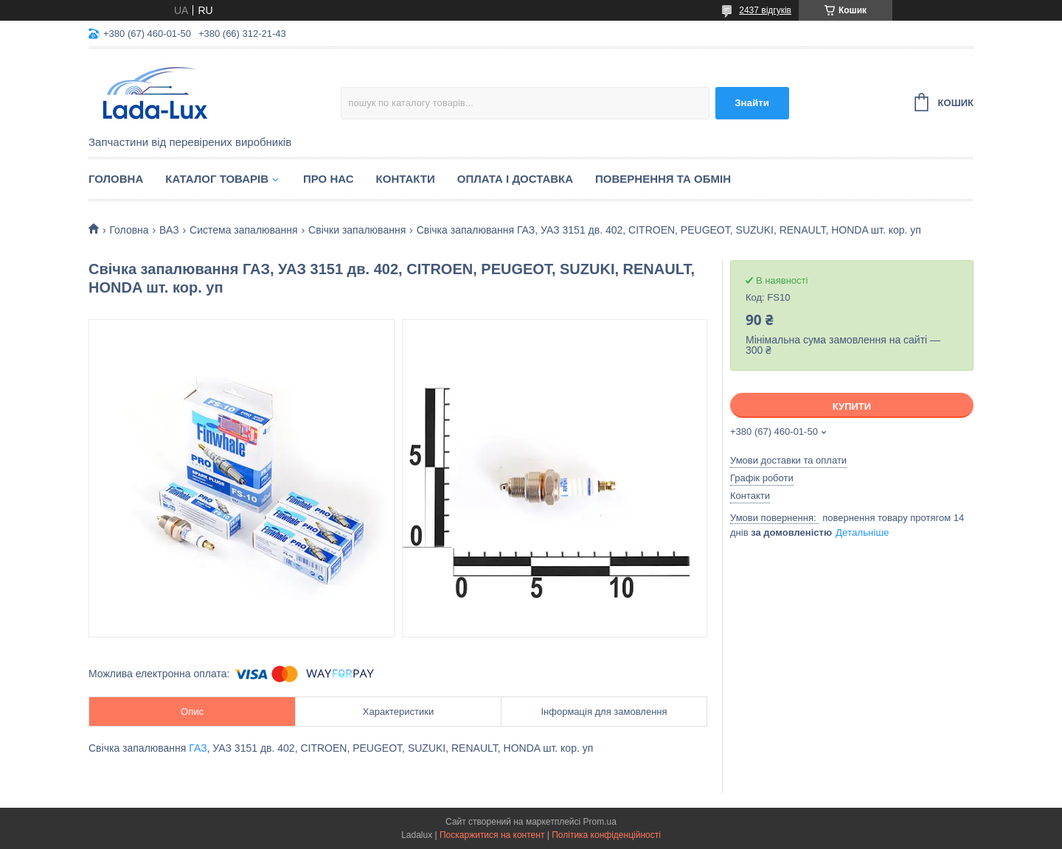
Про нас (328, 178)
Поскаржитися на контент (492, 835)
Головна (115, 178)
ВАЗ (169, 230)
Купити (852, 406)
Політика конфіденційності (606, 835)
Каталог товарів (216, 178)
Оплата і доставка (515, 178)
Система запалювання (244, 230)
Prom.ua (600, 822)
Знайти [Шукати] (752, 102)
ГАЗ (197, 748)
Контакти (405, 178)
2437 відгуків (765, 10)
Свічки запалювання (357, 230)
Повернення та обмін (663, 178)
